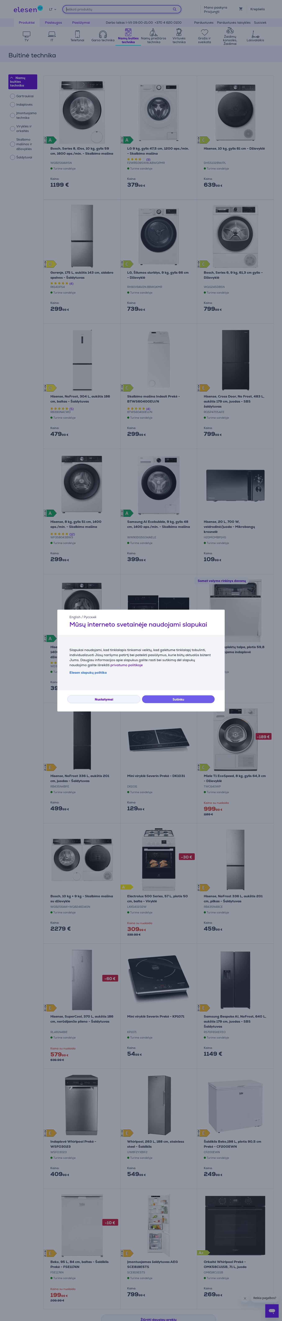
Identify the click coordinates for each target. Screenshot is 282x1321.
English (75, 617)
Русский (90, 617)
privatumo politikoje (126, 665)
